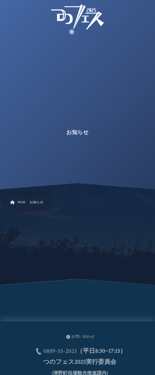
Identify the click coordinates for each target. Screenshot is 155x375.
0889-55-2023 (61, 351)
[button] (139, 8)
